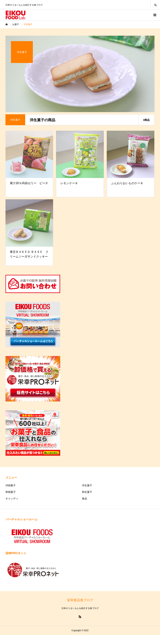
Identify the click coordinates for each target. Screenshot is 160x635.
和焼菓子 (10, 491)
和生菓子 (87, 491)
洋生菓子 (87, 485)
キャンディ (11, 498)
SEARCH (155, 4)
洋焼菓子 (10, 485)
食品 (84, 498)
